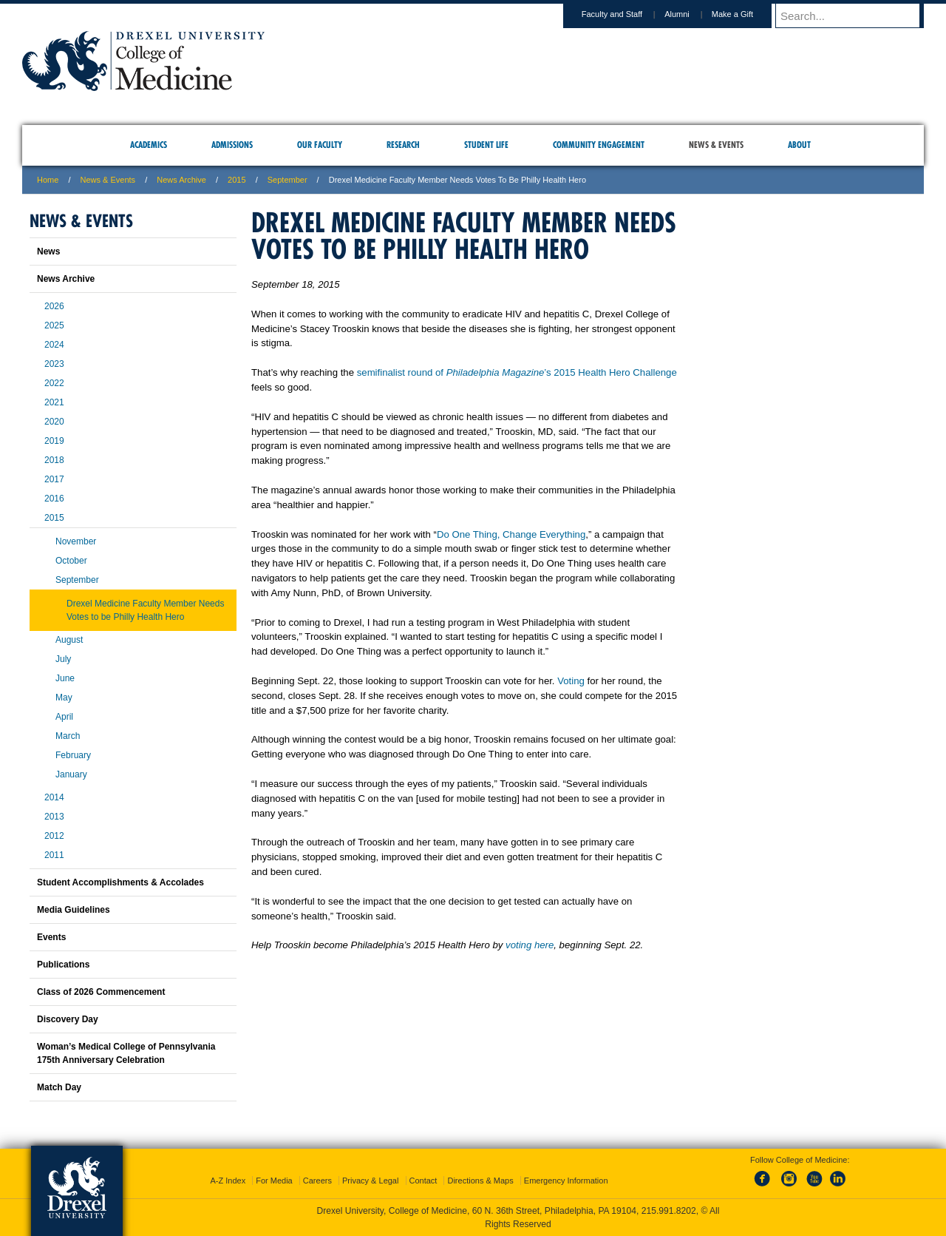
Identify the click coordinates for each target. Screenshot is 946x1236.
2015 (236, 179)
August (69, 640)
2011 (54, 855)
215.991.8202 (669, 1211)
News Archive (181, 179)
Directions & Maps (480, 1180)
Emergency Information (566, 1180)
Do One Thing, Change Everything (511, 534)
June (65, 678)
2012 (54, 836)
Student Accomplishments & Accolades (120, 882)
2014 (54, 797)
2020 (54, 421)
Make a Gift (746, 14)
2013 (54, 816)
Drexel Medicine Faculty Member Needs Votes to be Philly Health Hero (145, 610)
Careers (317, 1180)
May (63, 697)
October (71, 560)
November (75, 541)
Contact (423, 1180)
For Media (274, 1180)
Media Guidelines (73, 910)
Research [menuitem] (403, 144)
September (77, 580)
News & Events (108, 179)
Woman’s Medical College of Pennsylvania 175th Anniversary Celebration (126, 1053)
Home (47, 179)
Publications (63, 964)
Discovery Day (67, 1019)
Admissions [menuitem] (232, 144)
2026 (54, 306)
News (48, 251)
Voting (571, 680)
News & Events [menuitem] (716, 144)
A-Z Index (227, 1180)
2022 (54, 383)
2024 (54, 345)
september (287, 179)
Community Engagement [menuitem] (598, 144)
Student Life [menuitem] (486, 144)
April (64, 717)
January (71, 774)
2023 (54, 364)
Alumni (691, 14)
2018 (54, 460)
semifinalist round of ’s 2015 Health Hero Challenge (517, 372)
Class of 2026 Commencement (101, 992)
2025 (54, 325)
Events (51, 937)
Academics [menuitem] (148, 144)
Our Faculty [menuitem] (319, 144)
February (73, 755)
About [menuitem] (799, 144)
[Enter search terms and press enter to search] (856, 15)
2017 (54, 479)
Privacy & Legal (370, 1180)
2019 (54, 441)
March (67, 736)
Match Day (59, 1087)
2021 (54, 402)
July (63, 659)
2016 (54, 498)
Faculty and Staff (626, 14)
